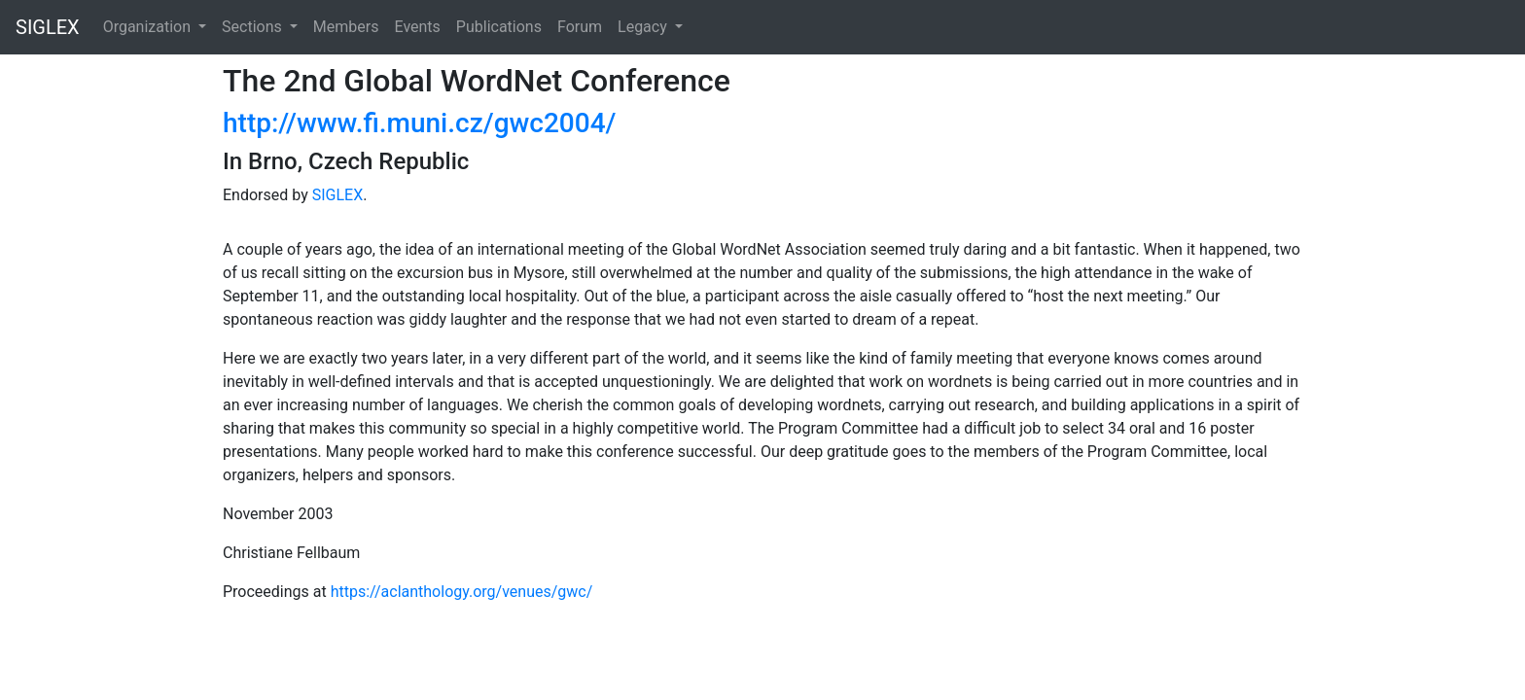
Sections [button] (254, 27)
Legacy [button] (644, 27)
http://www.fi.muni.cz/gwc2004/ (420, 123)
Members (346, 27)
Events (417, 27)
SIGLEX (48, 27)
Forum (579, 27)
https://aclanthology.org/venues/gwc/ (462, 591)
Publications (499, 27)
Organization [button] (149, 27)
